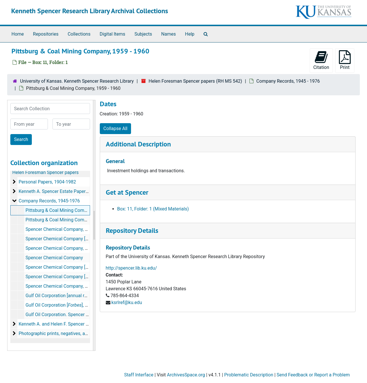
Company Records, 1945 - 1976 (288, 81)
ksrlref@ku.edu (126, 302)
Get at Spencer (127, 192)
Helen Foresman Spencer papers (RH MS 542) (195, 81)
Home (17, 34)
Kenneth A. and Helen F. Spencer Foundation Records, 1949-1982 (85, 324)
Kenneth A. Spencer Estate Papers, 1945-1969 (65, 191)
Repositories (45, 34)
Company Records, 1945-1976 (49, 201)
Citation (321, 60)
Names (168, 34)
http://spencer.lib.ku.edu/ (131, 268)
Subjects (143, 34)
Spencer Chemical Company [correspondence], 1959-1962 (84, 238)
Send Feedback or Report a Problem (313, 375)
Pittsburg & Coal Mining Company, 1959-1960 (72, 210)
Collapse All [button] (116, 128)
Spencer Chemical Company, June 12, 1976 (70, 286)
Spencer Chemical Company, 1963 (60, 248)
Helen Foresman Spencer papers (45, 172)
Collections (79, 34)
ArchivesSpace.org (186, 375)
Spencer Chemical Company (54, 257)
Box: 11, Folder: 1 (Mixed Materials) (153, 209)
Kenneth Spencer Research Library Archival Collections (89, 10)
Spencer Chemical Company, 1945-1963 (66, 229)
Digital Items (112, 34)
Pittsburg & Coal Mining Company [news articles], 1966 (81, 220)
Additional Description (138, 144)
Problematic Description (248, 375)
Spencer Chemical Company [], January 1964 (85, 276)
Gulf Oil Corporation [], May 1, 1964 (68, 305)
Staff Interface (138, 375)
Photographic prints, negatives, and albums (62, 333)
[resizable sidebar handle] (94, 225)
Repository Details (132, 230)
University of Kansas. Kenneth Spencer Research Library (77, 81)
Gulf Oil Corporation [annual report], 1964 (67, 295)
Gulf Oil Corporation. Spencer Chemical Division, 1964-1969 (86, 314)
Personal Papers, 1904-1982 (47, 182)
